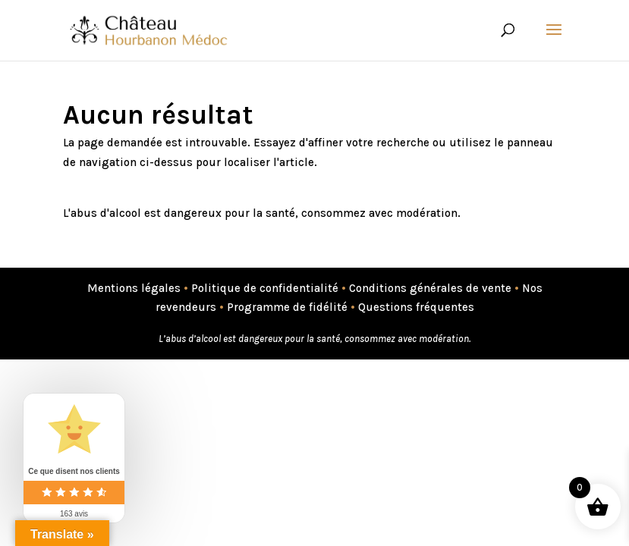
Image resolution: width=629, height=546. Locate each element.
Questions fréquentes (416, 307)
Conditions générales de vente (430, 288)
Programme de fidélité (287, 307)
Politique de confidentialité (264, 288)
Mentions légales (134, 288)
